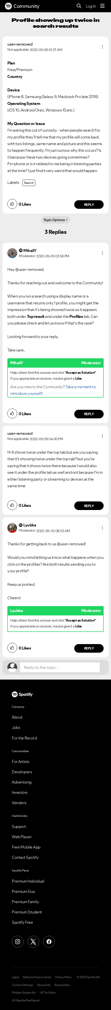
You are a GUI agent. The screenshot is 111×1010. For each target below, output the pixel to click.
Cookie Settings (22, 985)
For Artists (20, 761)
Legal (15, 977)
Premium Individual (28, 881)
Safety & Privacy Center (37, 977)
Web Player (22, 836)
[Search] (79, 6)
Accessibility (62, 985)
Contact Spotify (25, 857)
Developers (22, 771)
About (17, 717)
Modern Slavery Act (24, 993)
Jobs (16, 727)
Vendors (19, 802)
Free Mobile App (26, 847)
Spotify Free (22, 922)
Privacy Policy (63, 977)
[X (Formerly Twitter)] (33, 942)
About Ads (43, 985)
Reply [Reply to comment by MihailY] (89, 413)
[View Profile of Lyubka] (29, 525)
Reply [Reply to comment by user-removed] (89, 204)
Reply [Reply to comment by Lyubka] (89, 648)
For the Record (24, 738)
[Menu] (102, 6)
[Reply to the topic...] (60, 667)
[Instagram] (18, 942)
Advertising (22, 782)
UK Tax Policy (48, 993)
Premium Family (25, 901)
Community (22, 6)
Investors (20, 792)
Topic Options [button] (54, 219)
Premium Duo (23, 891)
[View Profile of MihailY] (30, 250)
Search (29, 183)
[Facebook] (49, 942)
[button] (102, 46)
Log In (91, 6)
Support (19, 826)
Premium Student (27, 912)
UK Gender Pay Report (26, 1000)
